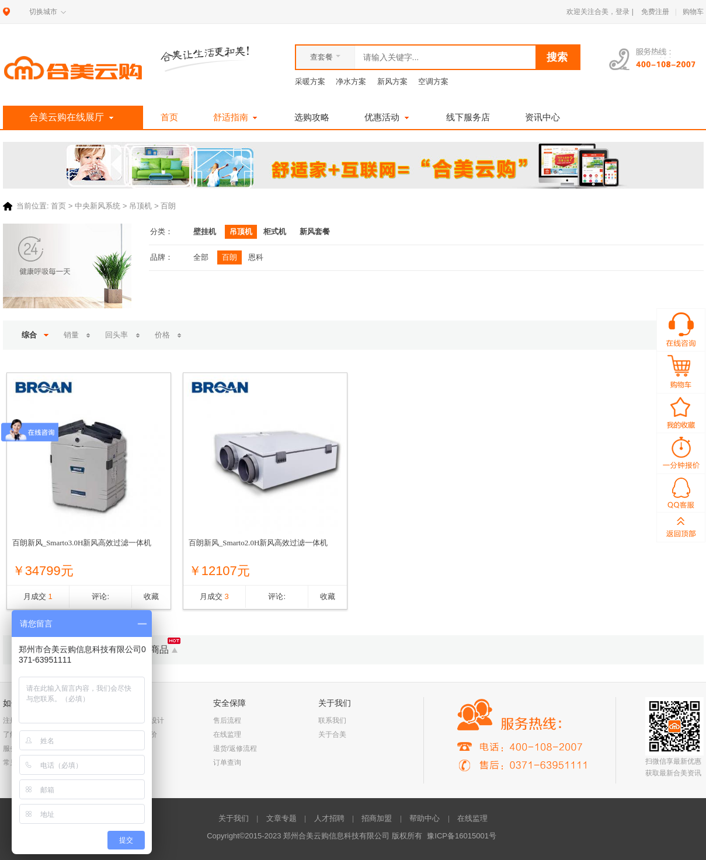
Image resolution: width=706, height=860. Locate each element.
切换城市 (43, 12)
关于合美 (332, 734)
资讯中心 (542, 117)
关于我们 (233, 818)
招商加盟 (376, 818)
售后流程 (227, 720)
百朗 (229, 257)
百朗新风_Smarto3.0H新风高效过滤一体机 (82, 542)
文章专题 (281, 818)
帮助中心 (424, 818)
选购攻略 (311, 117)
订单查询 (227, 762)
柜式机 (274, 231)
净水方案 (351, 81)
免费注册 (655, 12)
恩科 (255, 257)
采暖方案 (310, 81)
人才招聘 (329, 818)
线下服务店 (468, 117)
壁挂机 (204, 231)
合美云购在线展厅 (72, 117)
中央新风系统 (97, 206)
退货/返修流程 (235, 748)
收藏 (151, 596)
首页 (169, 117)
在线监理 (227, 734)
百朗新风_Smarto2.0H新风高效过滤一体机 (258, 542)
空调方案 (433, 81)
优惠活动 (387, 117)
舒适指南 (236, 117)
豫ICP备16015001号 (461, 835)
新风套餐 (315, 231)
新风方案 (392, 81)
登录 (622, 12)
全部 (200, 257)
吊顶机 (140, 206)
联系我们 (332, 720)
